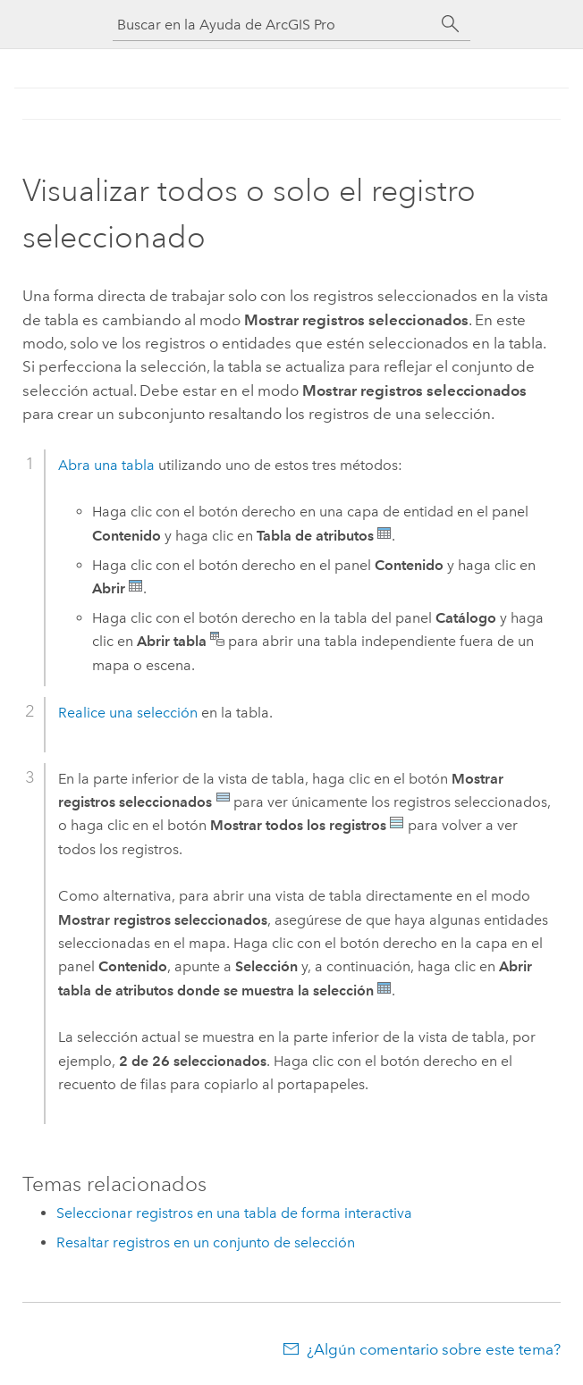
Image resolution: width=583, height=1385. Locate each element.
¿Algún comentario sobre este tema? (434, 1349)
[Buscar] (451, 24)
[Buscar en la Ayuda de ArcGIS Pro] (274, 24)
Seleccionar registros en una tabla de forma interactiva (234, 1213)
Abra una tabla (106, 465)
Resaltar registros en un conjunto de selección (205, 1242)
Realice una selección (128, 712)
